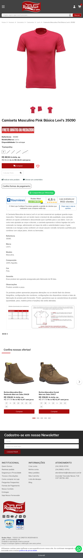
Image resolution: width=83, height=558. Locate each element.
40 (18, 408)
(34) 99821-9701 (62, 471)
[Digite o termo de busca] (34, 15)
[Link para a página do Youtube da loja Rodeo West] (12, 517)
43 (30, 408)
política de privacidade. (28, 550)
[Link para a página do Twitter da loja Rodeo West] (20, 517)
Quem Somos (7, 467)
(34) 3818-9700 (61, 467)
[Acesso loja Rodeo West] (74, 6)
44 (34, 408)
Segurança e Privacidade (11, 474)
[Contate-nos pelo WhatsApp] (78, 549)
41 (22, 408)
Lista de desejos (35, 480)
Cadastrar (12, 453)
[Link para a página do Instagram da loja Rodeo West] (3, 517)
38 (50, 408)
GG (18, 152)
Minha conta (34, 471)
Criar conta (33, 467)
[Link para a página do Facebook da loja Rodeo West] (8, 517)
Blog (30, 484)
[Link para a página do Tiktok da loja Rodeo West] (16, 517)
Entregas (5, 493)
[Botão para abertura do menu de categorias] (3, 6)
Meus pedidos (34, 474)
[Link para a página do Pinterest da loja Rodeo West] (24, 517)
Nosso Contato (8, 490)
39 (14, 408)
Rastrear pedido (8, 471)
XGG (25, 152)
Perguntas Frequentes (10, 484)
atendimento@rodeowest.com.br (68, 474)
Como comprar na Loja (10, 480)
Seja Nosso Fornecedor (11, 497)
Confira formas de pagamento (16, 186)
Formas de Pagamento (11, 487)
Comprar (21, 413)
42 (26, 408)
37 (6, 408)
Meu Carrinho (34, 477)
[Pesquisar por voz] (70, 15)
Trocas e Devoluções (10, 477)
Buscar (77, 15)
